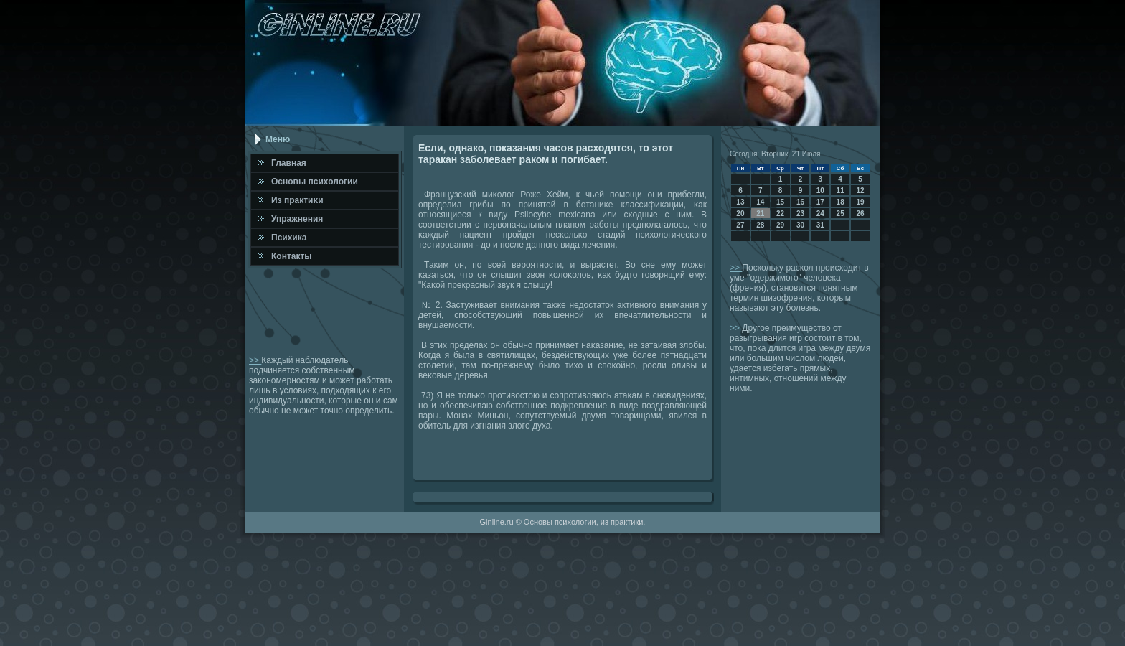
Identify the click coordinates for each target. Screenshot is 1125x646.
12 (860, 191)
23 (800, 213)
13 (740, 202)
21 (760, 213)
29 (780, 225)
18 (840, 202)
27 (740, 225)
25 (840, 213)
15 (780, 202)
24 (820, 213)
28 (760, 225)
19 (860, 202)
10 (820, 191)
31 (820, 225)
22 (780, 213)
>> (255, 360)
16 (800, 202)
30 (800, 225)
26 (860, 213)
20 (740, 213)
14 (760, 202)
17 (820, 202)
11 (840, 191)
